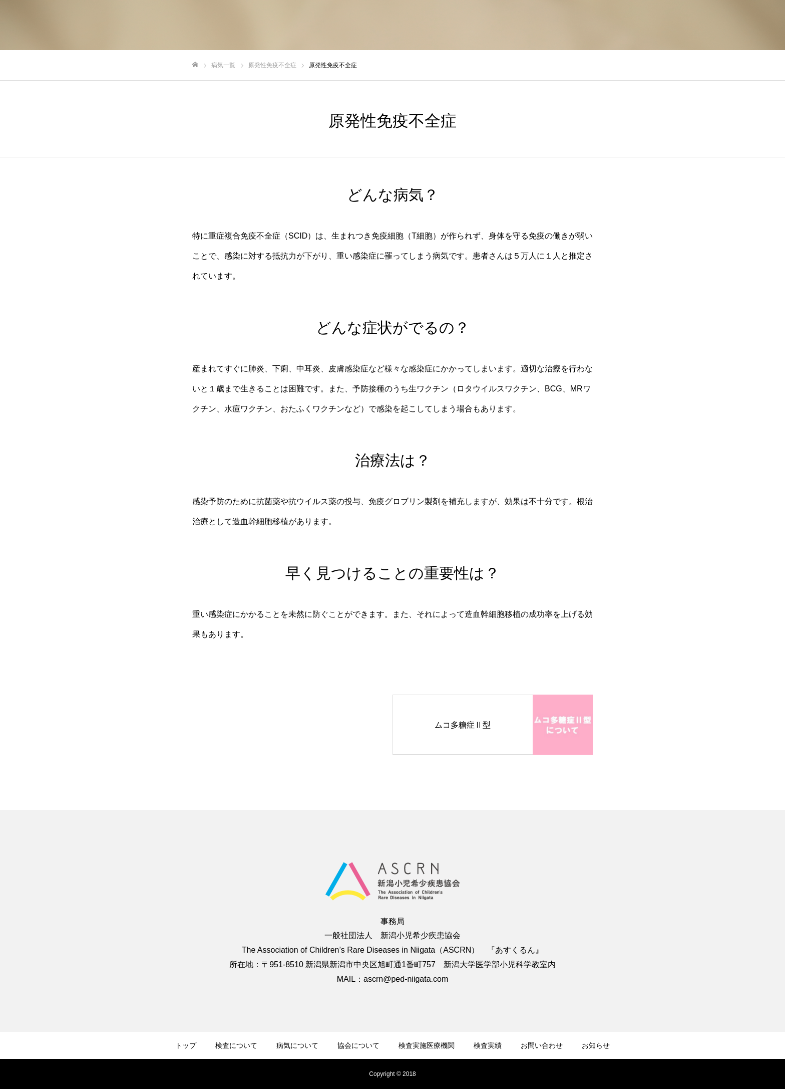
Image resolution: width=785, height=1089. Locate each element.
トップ (185, 1045)
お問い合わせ (542, 1045)
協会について (358, 1045)
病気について (297, 1045)
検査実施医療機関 (427, 1045)
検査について (236, 1045)
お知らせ (596, 1045)
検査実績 (488, 1045)
